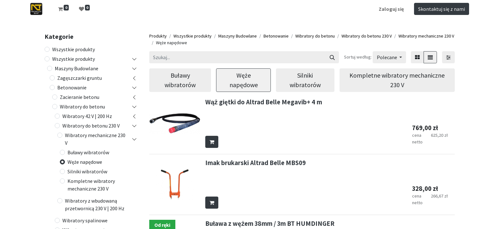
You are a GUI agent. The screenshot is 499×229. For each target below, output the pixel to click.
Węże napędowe (84, 162)
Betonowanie (72, 87)
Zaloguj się (391, 9)
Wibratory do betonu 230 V (91, 125)
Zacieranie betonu (79, 97)
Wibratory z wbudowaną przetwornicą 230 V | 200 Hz (94, 205)
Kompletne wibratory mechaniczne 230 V (91, 185)
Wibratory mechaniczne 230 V (95, 139)
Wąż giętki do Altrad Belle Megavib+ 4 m (263, 102)
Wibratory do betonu (82, 106)
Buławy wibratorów (88, 152)
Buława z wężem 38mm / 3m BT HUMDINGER (269, 223)
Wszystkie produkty (73, 49)
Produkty (158, 36)
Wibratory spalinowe (85, 220)
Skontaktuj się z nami (441, 9)
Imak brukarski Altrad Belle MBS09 (255, 162)
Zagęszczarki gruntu (79, 78)
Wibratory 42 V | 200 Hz (87, 116)
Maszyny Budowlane (76, 68)
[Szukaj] (332, 57)
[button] (389, 57)
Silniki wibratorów (87, 171)
